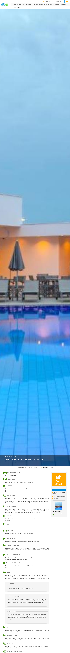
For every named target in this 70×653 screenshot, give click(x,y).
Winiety (34, 4)
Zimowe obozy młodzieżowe (30, 7)
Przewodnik (43, 4)
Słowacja (38, 4)
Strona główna (21, 467)
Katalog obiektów (39, 7)
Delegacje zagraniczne (50, 4)
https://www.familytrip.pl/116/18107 (60, 512)
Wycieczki (63, 4)
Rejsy (60, 4)
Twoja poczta (30, 4)
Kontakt (26, 4)
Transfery (57, 4)
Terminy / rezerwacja (58, 480)
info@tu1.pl (59, 1)
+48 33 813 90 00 (49, 1)
